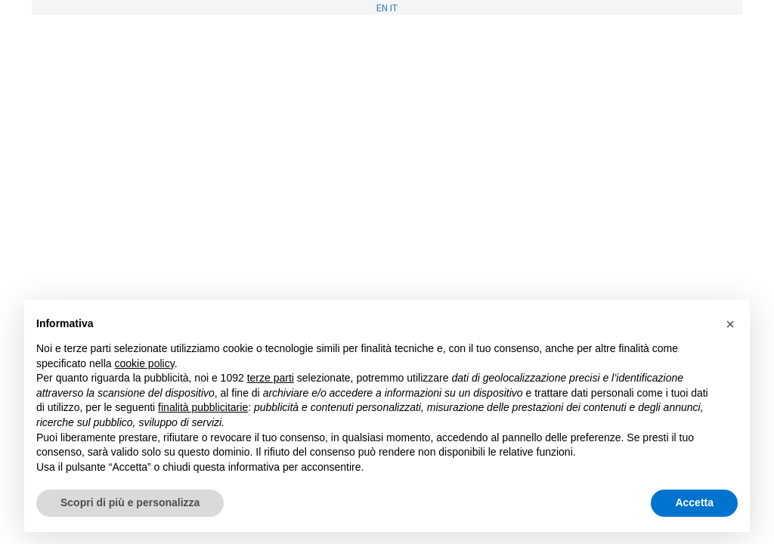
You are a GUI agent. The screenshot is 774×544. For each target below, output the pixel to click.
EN (382, 7)
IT (394, 7)
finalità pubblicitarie (203, 407)
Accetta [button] (694, 502)
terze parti (270, 378)
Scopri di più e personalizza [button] (130, 502)
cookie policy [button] (145, 363)
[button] (730, 324)
